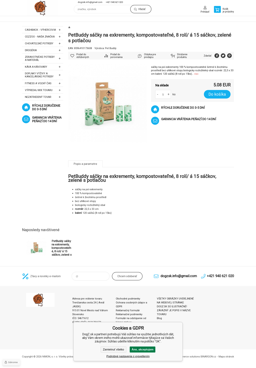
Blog (159, 318)
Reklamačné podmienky (129, 314)
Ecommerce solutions (187, 356)
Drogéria (44, 50)
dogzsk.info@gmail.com (90, 2)
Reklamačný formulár (128, 310)
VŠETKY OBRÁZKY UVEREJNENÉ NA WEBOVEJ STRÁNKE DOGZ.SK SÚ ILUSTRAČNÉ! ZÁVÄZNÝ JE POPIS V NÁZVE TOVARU (175, 306)
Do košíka (217, 94)
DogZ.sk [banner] (42, 8)
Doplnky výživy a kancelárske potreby (44, 75)
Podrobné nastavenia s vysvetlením (128, 356)
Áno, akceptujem (142, 349)
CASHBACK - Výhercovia (44, 29)
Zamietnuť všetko (113, 349)
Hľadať (141, 9)
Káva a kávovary (44, 66)
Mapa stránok (226, 356)
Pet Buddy (110, 48)
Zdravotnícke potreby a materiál (44, 58)
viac (196, 73)
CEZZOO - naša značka (44, 36)
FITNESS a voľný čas (44, 83)
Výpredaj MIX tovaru (44, 90)
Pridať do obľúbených (82, 55)
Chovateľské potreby (44, 43)
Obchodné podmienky (128, 298)
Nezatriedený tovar (44, 97)
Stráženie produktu (182, 55)
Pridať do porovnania (116, 55)
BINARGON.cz (208, 356)
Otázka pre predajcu (150, 55)
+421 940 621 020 (114, 2)
